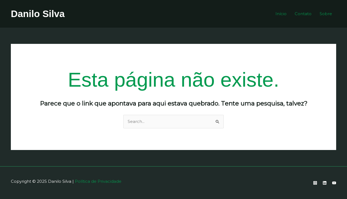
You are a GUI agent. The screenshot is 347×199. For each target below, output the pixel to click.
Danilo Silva (38, 13)
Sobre (326, 13)
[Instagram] (315, 183)
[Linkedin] (325, 183)
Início (281, 13)
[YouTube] (334, 183)
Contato (303, 13)
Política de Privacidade (98, 181)
